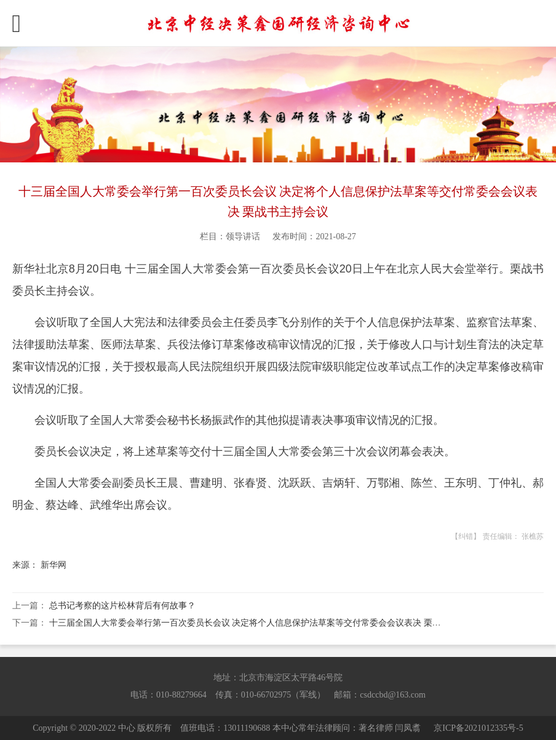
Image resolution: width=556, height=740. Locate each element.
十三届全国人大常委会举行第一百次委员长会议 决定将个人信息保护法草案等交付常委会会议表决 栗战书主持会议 (266, 622)
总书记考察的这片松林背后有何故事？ (122, 605)
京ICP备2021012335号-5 (478, 728)
